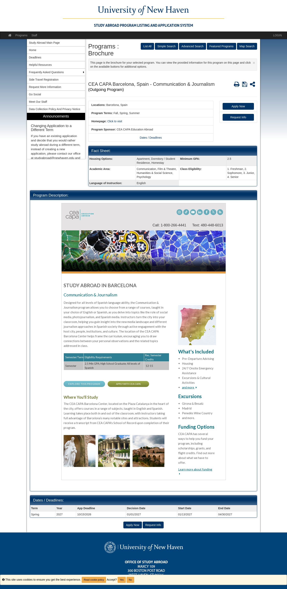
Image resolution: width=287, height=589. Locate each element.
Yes (122, 579)
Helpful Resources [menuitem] (40, 64)
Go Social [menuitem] (35, 94)
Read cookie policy (94, 579)
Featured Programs (221, 46)
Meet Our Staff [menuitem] (38, 101)
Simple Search (166, 46)
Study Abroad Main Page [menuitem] (44, 42)
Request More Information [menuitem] (45, 87)
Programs (21, 35)
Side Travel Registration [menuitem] (44, 79)
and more (188, 387)
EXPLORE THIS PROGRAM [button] (84, 383)
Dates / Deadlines (151, 137)
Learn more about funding (195, 469)
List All (147, 46)
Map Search (247, 46)
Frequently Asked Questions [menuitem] (46, 72)
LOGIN (277, 35)
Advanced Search (193, 46)
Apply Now (238, 106)
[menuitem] (56, 136)
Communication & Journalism (90, 294)
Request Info (238, 117)
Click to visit (114, 121)
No (130, 579)
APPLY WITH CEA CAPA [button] (128, 383)
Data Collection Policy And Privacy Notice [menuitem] (54, 109)
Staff (34, 35)
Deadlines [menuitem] (35, 57)
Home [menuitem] (32, 50)
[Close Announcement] (254, 63)
